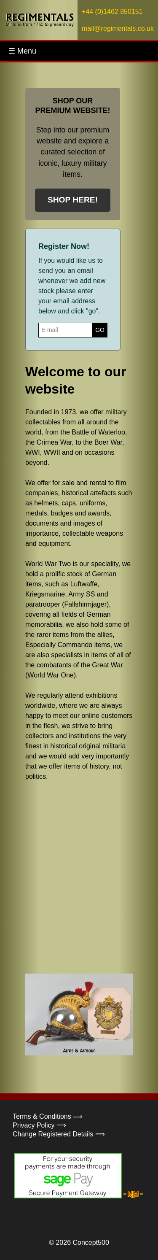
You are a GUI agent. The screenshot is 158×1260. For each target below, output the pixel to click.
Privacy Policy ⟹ (39, 1125)
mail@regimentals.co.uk (118, 28)
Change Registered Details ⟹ (59, 1134)
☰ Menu (22, 51)
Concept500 (90, 1242)
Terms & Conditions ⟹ (48, 1116)
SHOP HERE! (73, 199)
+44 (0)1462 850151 (112, 11)
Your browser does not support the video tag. (88, 876)
